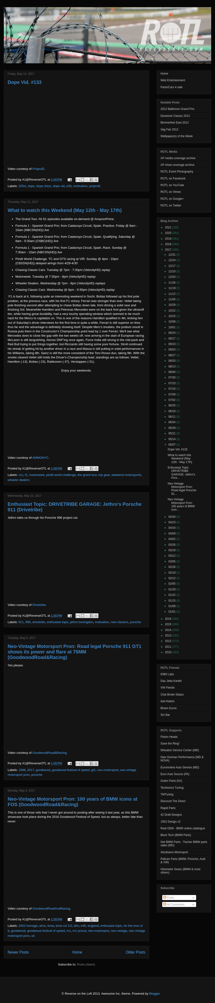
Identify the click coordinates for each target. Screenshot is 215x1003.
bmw (51, 926)
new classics (119, 622)
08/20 (172, 360)
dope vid (58, 186)
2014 (168, 630)
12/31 (172, 254)
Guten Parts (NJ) (171, 780)
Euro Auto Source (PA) (175, 774)
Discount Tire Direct (173, 801)
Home (77, 952)
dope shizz (43, 186)
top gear (104, 475)
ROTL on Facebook (173, 178)
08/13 (172, 366)
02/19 (172, 572)
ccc (21, 475)
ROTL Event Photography (177, 171)
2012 (168, 641)
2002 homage (28, 926)
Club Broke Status (172, 694)
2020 (168, 233)
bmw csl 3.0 (64, 926)
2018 (168, 244)
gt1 (93, 770)
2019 (168, 238)
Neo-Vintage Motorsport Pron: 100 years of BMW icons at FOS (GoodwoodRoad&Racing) (72, 801)
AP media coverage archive (178, 158)
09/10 (172, 344)
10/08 (172, 321)
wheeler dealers (19, 480)
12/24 (172, 260)
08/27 (172, 355)
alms (42, 926)
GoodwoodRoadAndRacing (51, 908)
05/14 (172, 439)
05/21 (172, 433)
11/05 (172, 299)
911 (21, 622)
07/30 (172, 377)
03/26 (172, 544)
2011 (168, 646)
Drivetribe (39, 605)
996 (28, 622)
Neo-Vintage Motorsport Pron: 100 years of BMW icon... (181, 504)
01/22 (172, 595)
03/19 (172, 550)
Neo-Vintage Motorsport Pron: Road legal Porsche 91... (182, 489)
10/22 (172, 310)
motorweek (36, 475)
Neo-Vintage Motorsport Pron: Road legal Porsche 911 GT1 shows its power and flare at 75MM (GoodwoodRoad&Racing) (74, 652)
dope (31, 186)
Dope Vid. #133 (25, 82)
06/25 (172, 405)
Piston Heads (169, 737)
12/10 (172, 271)
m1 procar (79, 931)
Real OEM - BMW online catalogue (183, 828)
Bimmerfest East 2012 (175, 122)
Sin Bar (165, 715)
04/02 (172, 539)
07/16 (172, 388)
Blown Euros (169, 708)
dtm (76, 926)
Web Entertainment (173, 80)
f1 (26, 475)
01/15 (172, 600)
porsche (135, 622)
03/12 (172, 555)
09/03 (172, 349)
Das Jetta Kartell (171, 681)
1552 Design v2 (170, 821)
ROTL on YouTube (172, 185)
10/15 (172, 316)
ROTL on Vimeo (171, 192)
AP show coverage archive (177, 165)
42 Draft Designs (171, 814)
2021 (168, 227)
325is (22, 186)
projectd (94, 186)
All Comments (173, 904)
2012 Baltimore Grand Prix (177, 109)
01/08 (172, 606)
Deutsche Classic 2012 (175, 116)
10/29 (172, 305)
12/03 (172, 277)
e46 (83, 926)
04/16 (172, 527)
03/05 (172, 561)
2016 (168, 618)
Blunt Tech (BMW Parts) (176, 835)
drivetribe (38, 622)
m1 (69, 931)
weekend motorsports (126, 475)
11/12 (172, 294)
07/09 (172, 394)
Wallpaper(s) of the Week (177, 136)
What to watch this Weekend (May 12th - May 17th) (65, 210)
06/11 (172, 416)
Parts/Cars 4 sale (172, 87)
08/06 (172, 372)
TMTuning (167, 794)
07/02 (172, 400)
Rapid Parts (168, 808)
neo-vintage (119, 931)
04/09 (172, 533)
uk (33, 936)
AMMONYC (40, 457)
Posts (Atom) (86, 964)
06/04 (172, 422)
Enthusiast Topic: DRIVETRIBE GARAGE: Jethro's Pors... (181, 473)
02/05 (172, 583)
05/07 (172, 444)
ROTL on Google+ (172, 198)
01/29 (172, 589)
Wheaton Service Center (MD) (180, 750)
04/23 (172, 522)
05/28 (172, 428)
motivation (80, 186)
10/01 (172, 327)
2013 (168, 635)
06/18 (172, 411)
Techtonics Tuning (172, 787)
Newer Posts (18, 952)
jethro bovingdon (81, 622)
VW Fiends (168, 687)
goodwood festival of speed (71, 770)
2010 (168, 652)
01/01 (172, 611)
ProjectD (38, 169)
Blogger (154, 993)
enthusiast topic (57, 622)
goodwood (43, 770)
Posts (168, 897)
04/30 (172, 516)
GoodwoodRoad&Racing (49, 753)
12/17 (172, 266)
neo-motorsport (107, 770)
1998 (22, 770)
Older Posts (135, 952)
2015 (168, 624)
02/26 (172, 567)
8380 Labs (167, 674)
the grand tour (87, 475)
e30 (69, 186)
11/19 (172, 288)
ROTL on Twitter (171, 205)
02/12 (172, 578)
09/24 (172, 332)
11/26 (172, 282)
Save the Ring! (170, 743)
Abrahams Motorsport (174, 852)
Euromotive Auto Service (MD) (180, 767)
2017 (30, 770)
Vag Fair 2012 (169, 129)
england (93, 926)
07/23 (172, 383)
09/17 (172, 338)
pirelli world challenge (61, 475)
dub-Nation (168, 701)
